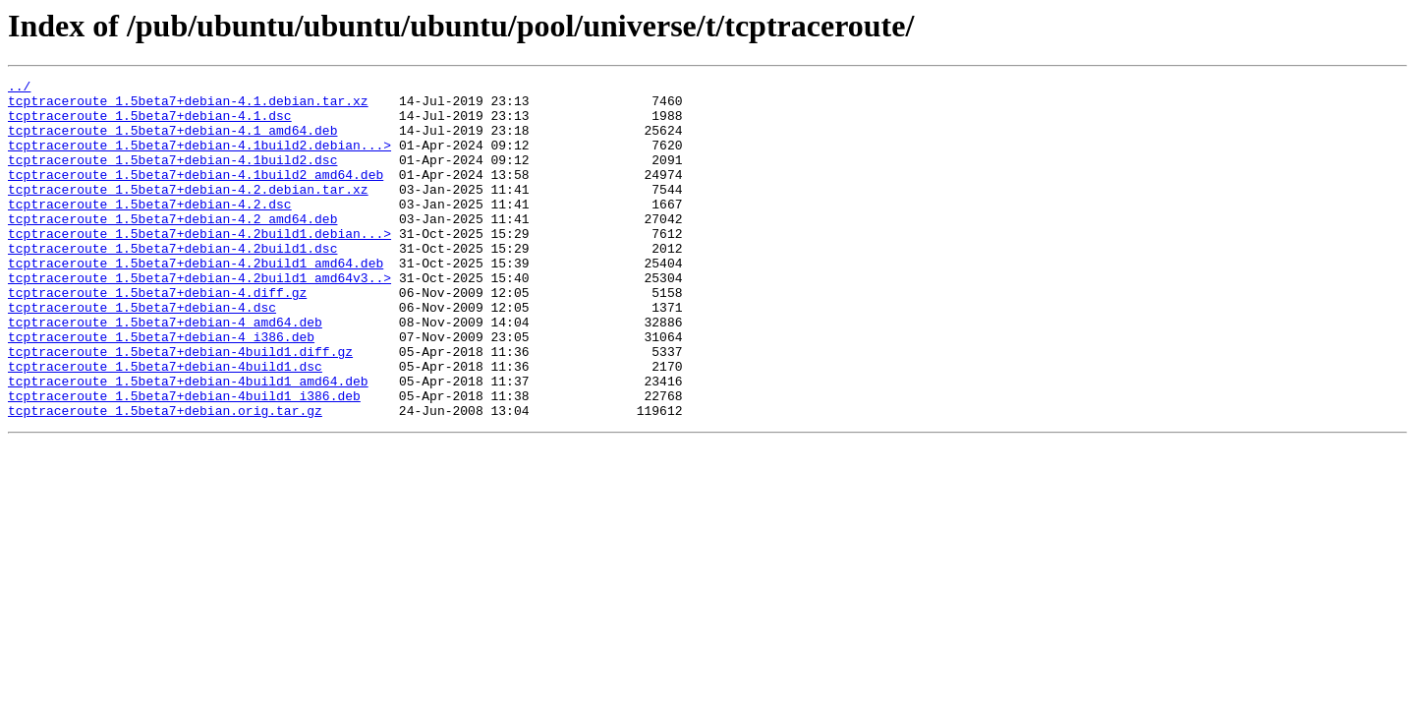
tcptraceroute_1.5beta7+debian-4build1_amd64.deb (188, 442)
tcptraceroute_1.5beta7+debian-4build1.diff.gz (180, 407)
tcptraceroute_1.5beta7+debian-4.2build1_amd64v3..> (199, 318)
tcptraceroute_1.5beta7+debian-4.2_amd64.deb (172, 248)
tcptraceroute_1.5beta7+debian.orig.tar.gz (165, 478)
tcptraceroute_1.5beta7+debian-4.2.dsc (150, 230)
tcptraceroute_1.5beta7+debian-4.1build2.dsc (172, 177)
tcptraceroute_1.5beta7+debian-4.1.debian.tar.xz (188, 106)
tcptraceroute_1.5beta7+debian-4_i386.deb (161, 389)
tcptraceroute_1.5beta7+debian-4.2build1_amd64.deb (195, 301)
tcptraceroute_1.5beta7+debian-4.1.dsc (150, 124)
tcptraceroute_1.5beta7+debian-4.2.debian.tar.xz (188, 212)
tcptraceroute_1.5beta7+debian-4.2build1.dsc (172, 283)
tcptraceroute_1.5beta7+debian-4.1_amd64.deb (172, 141)
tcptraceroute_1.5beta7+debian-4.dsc (142, 354)
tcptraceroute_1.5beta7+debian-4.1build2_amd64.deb (195, 195)
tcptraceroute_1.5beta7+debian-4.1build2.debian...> (199, 159)
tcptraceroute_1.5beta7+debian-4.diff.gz (157, 336)
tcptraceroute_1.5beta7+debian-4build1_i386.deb (184, 460)
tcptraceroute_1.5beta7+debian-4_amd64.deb (165, 372)
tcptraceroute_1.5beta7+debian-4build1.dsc (165, 425)
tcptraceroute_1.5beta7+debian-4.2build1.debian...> (199, 265)
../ (19, 88)
